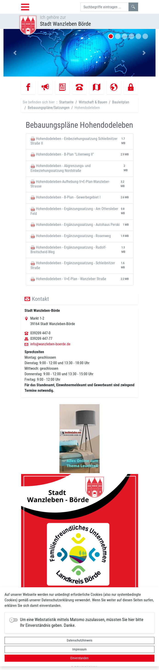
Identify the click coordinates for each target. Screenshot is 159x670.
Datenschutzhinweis (79, 640)
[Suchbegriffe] (105, 7)
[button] (14, 53)
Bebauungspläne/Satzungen (49, 107)
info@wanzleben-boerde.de (50, 344)
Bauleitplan (120, 102)
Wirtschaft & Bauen (93, 102)
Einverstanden (79, 658)
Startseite (66, 102)
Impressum (79, 649)
